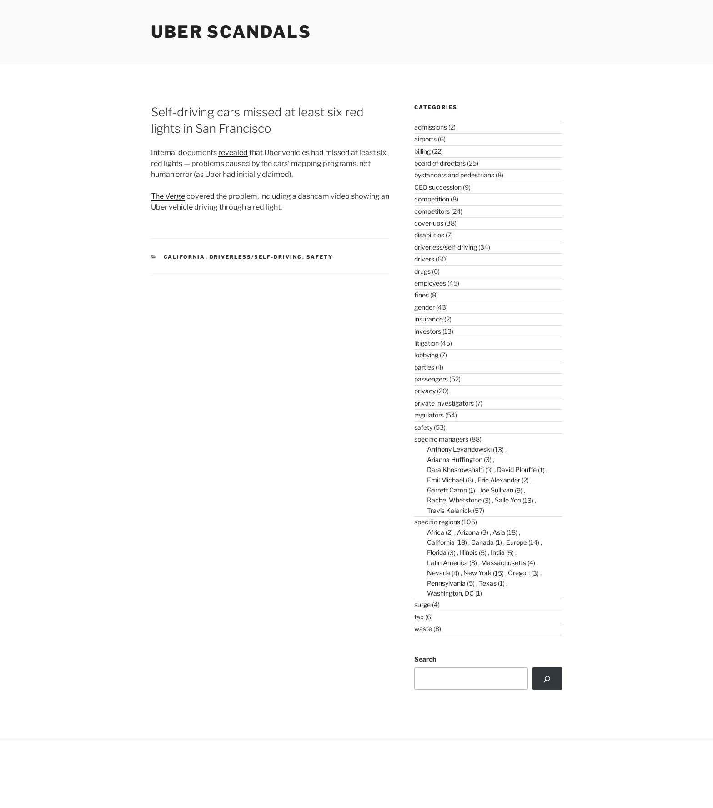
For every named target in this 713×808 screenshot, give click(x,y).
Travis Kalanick (449, 510)
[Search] (547, 678)
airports (425, 139)
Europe (516, 542)
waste (423, 628)
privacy (425, 391)
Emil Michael (445, 480)
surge (422, 604)
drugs (422, 271)
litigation (426, 343)
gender (424, 307)
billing (422, 151)
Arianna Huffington (454, 459)
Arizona (468, 532)
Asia (498, 532)
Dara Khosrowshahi (455, 469)
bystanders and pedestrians (454, 175)
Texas (488, 583)
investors (427, 331)
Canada (482, 542)
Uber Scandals (231, 32)
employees (430, 283)
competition (431, 199)
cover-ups (428, 223)
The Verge (168, 196)
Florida (437, 552)
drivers (424, 259)
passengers (431, 379)
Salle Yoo (508, 500)
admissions (430, 127)
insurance (428, 319)
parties (424, 367)
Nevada (438, 573)
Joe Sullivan (496, 490)
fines (421, 295)
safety (319, 257)
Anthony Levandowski (459, 449)
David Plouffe (517, 469)
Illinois (468, 552)
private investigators (444, 403)
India (498, 552)
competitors (432, 211)
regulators (429, 415)
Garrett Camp (447, 490)
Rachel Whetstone (454, 500)
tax (419, 617)
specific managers (441, 439)
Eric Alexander (498, 480)
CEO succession (438, 187)
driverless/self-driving (256, 257)
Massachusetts (503, 563)
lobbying (426, 355)
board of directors (440, 163)
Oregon (519, 573)
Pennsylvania (446, 583)
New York (477, 573)
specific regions (437, 522)
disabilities (429, 235)
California (185, 257)
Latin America (447, 563)
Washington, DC (450, 593)
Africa (435, 532)
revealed (233, 152)
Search (425, 659)
